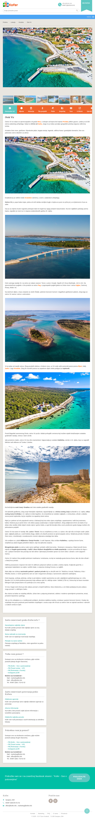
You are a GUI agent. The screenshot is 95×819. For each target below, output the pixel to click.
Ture (71, 109)
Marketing (41, 813)
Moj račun (86, 3)
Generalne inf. (10, 109)
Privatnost (64, 813)
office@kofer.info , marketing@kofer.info (19, 806)
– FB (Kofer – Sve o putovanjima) (18, 666)
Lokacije (13, 22)
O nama (55, 813)
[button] (89, 17)
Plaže (53, 109)
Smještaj (62, 109)
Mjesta (21, 109)
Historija (31, 109)
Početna (5, 22)
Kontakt (32, 813)
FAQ (48, 813)
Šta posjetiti (42, 109)
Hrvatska (21, 22)
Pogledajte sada (79, 778)
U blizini (80, 109)
